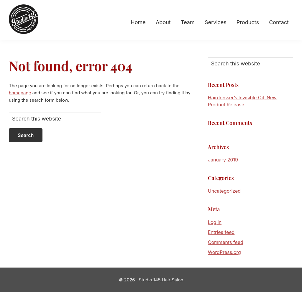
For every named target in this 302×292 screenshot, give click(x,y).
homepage (20, 92)
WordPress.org (224, 252)
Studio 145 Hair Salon (161, 280)
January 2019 (223, 160)
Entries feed (221, 232)
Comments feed (225, 242)
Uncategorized (224, 191)
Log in (214, 222)
